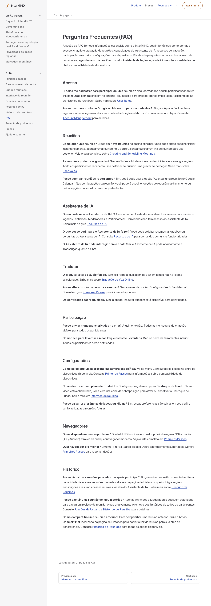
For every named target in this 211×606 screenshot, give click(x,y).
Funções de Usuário (87, 509)
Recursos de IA (97, 224)
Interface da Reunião (104, 396)
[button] (24, 15)
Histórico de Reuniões (117, 509)
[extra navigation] (178, 5)
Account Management (77, 118)
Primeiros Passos (94, 292)
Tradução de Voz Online (117, 279)
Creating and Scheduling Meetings (132, 153)
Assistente (192, 5)
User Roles (124, 100)
